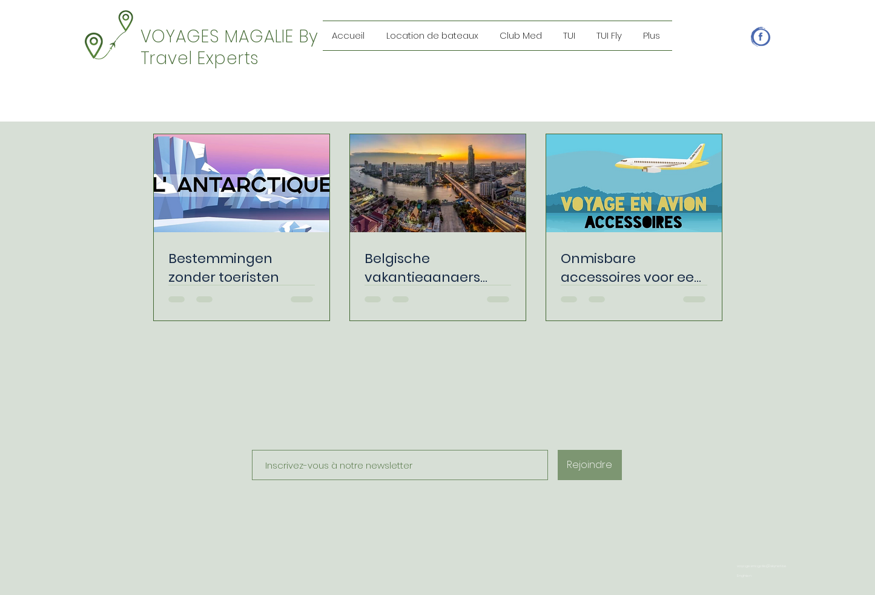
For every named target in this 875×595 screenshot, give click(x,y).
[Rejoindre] (590, 465)
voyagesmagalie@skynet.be (762, 566)
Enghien (744, 575)
